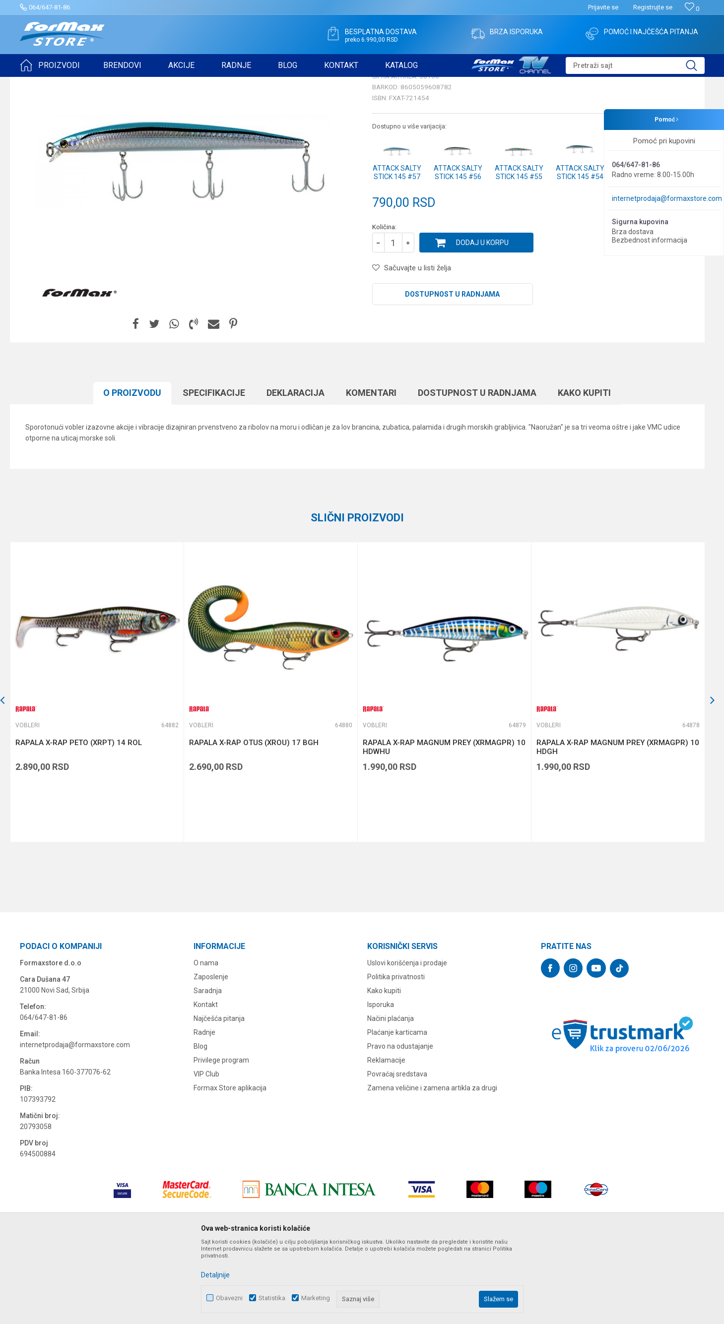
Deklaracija (295, 469)
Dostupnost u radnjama (452, 371)
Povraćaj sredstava (397, 1151)
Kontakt (206, 1081)
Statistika (272, 1298)
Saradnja (208, 1068)
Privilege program (221, 1137)
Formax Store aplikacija (230, 1165)
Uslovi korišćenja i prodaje (407, 1040)
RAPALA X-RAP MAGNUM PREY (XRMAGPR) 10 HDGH (617, 824)
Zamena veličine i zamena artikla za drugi (432, 1165)
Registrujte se (652, 7)
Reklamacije (386, 1137)
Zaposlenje (211, 1054)
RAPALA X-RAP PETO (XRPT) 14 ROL (78, 819)
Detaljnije (215, 1275)
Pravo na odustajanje (400, 1123)
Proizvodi (76, 83)
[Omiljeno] (692, 8)
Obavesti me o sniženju (652, 273)
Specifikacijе (214, 469)
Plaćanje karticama (397, 1109)
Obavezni (229, 1298)
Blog (200, 1123)
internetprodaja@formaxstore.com (667, 198)
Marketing (315, 1298)
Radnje (204, 1109)
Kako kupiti (584, 469)
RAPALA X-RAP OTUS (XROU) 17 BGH (254, 819)
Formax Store (38, 83)
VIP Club (206, 1151)
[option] (97, 769)
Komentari (371, 469)
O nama (206, 1040)
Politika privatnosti (396, 1054)
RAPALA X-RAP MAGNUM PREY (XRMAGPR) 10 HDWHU (444, 824)
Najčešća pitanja (219, 1095)
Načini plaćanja (390, 1095)
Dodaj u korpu (482, 319)
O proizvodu (132, 469)
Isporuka (380, 1081)
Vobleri (141, 83)
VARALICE (110, 83)
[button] (635, 65)
